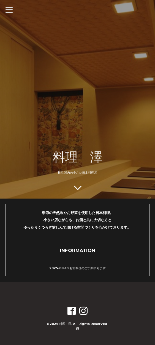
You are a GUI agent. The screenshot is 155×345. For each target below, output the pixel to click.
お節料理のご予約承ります (87, 268)
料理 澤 (77, 156)
